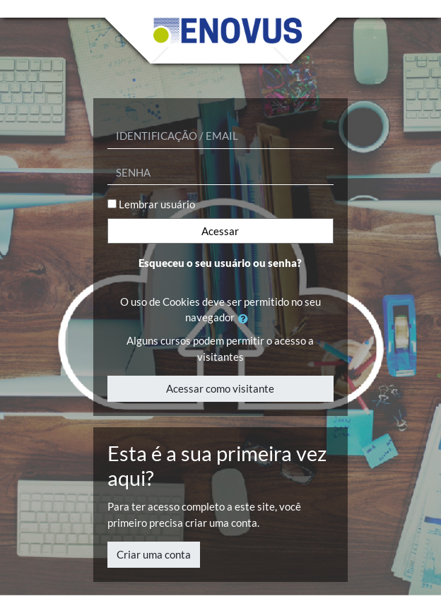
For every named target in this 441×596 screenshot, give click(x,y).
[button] (246, 319)
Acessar (220, 231)
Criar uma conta (154, 554)
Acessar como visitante (220, 388)
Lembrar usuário (157, 204)
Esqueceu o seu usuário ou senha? (220, 262)
